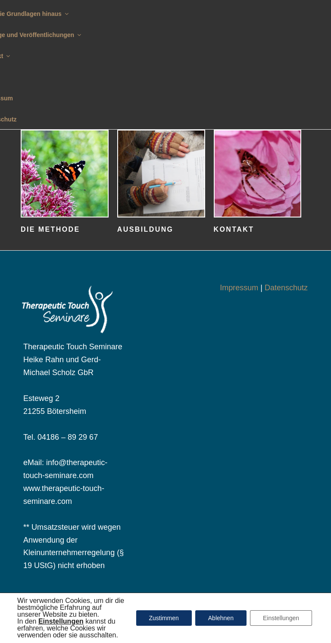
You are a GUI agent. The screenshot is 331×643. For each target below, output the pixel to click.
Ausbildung (145, 229)
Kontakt (234, 229)
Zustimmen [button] (164, 618)
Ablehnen (221, 618)
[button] (61, 621)
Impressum (239, 287)
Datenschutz (286, 287)
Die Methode (50, 229)
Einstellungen (281, 618)
